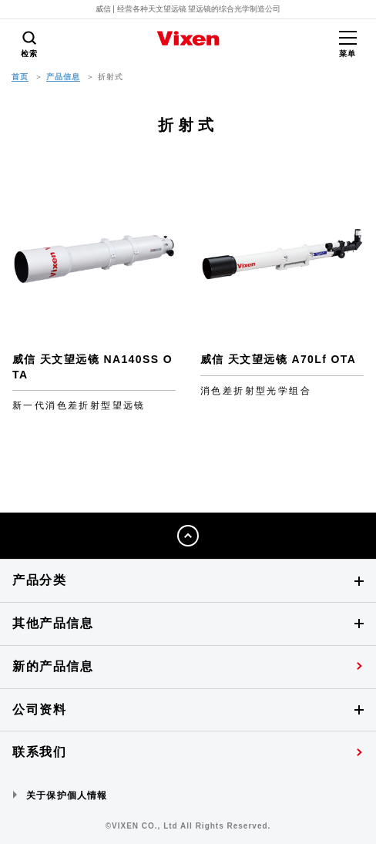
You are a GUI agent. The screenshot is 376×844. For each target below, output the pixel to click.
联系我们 (39, 751)
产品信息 (63, 76)
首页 (20, 76)
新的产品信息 (53, 666)
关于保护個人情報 (67, 795)
